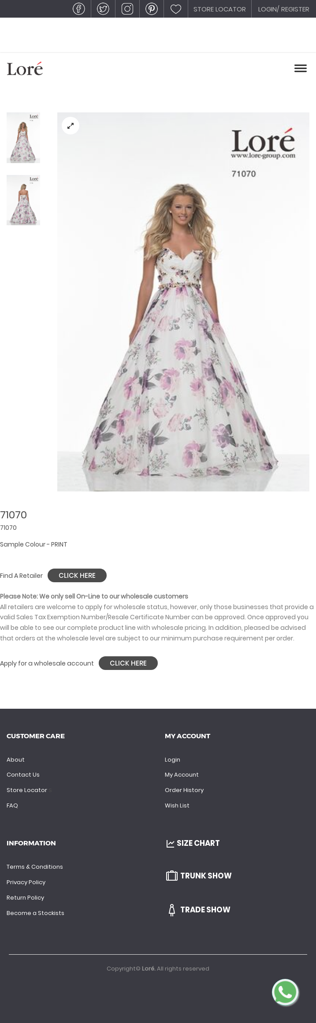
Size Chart (192, 843)
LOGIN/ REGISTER (283, 9)
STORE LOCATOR (219, 9)
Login (172, 759)
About (16, 759)
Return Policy (25, 897)
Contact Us (23, 774)
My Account (182, 774)
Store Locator (27, 790)
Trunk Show (198, 875)
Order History (184, 790)
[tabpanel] (183, 301)
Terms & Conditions (35, 867)
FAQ (12, 805)
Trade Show (197, 909)
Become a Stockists (35, 913)
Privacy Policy (26, 882)
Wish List (177, 805)
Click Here (77, 575)
